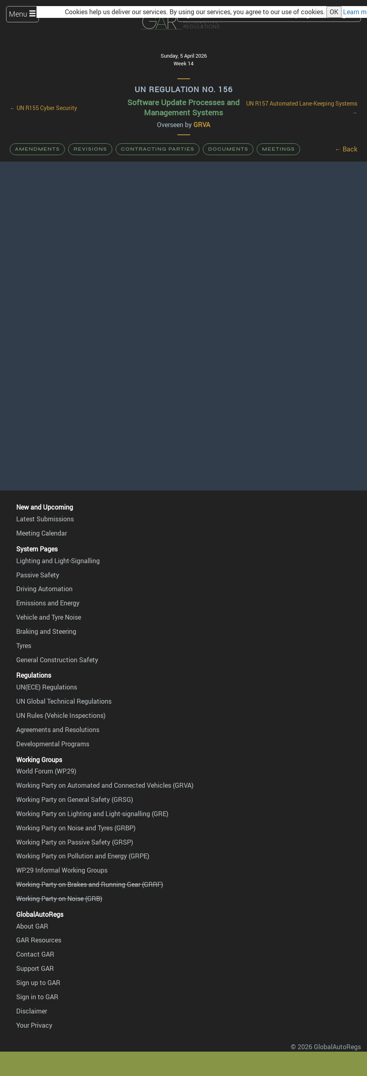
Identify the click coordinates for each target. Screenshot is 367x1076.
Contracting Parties (157, 149)
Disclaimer (31, 1011)
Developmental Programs (52, 743)
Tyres (23, 645)
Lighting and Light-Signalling (58, 560)
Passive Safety (37, 574)
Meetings (278, 149)
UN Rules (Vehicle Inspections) (60, 715)
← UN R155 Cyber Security (43, 108)
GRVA (201, 124)
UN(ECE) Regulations (46, 687)
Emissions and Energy (47, 602)
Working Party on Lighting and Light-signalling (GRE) (92, 813)
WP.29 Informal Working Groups (61, 870)
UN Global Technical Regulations (64, 701)
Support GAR (35, 968)
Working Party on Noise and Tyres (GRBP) (75, 827)
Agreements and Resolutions (57, 729)
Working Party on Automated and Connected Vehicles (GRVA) (104, 785)
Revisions (90, 149)
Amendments (37, 149)
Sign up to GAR (38, 982)
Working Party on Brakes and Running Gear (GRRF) (89, 884)
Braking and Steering (46, 631)
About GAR (32, 926)
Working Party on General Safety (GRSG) (74, 799)
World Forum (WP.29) (46, 771)
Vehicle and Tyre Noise (48, 617)
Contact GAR (35, 954)
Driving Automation (44, 588)
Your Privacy (34, 1025)
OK (334, 11)
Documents (228, 149)
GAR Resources (38, 940)
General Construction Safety (57, 659)
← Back (346, 149)
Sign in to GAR (37, 996)
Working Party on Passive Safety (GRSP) (74, 842)
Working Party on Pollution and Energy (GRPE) (82, 855)
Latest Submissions (45, 518)
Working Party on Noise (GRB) (59, 898)
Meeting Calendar (41, 533)
